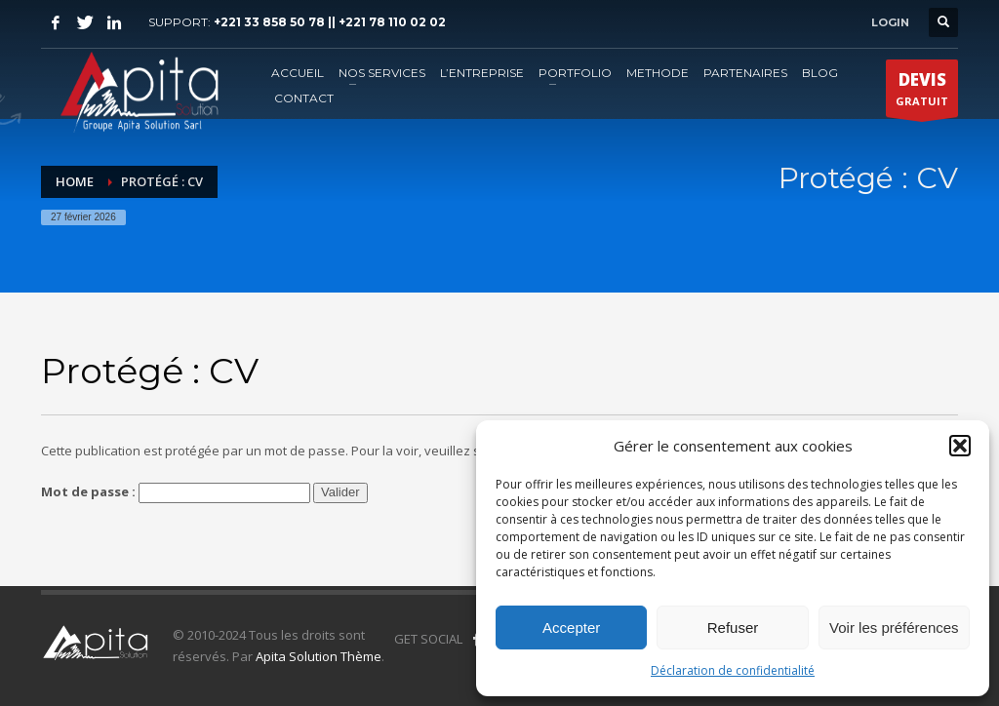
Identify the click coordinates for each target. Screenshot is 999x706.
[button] (960, 445)
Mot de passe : (175, 493)
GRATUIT (922, 92)
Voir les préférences (894, 627)
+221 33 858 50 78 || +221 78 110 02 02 (330, 22)
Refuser (733, 627)
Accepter (571, 627)
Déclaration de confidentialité (733, 670)
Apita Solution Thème (318, 656)
